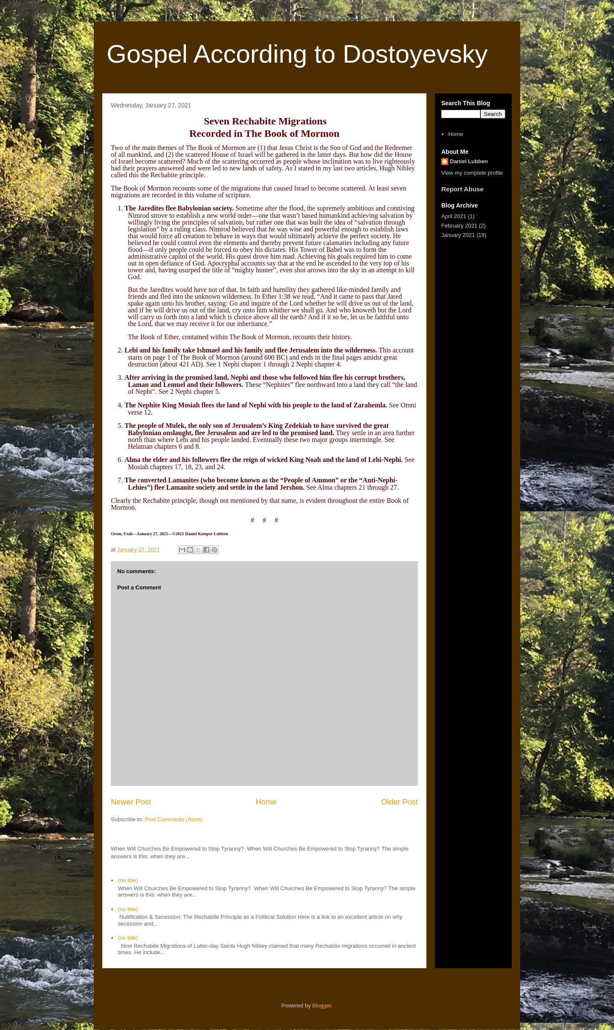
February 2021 (459, 225)
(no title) (128, 880)
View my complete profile (472, 173)
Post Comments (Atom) (174, 819)
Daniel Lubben (469, 161)
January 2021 (458, 235)
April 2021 (453, 216)
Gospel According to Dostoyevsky (297, 54)
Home (266, 802)
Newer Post (131, 802)
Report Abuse (462, 189)
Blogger (321, 1005)
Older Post (399, 802)
